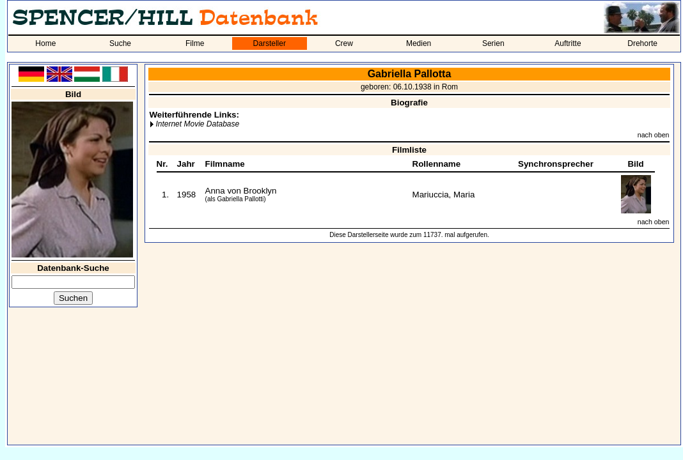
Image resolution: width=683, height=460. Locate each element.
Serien (493, 43)
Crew (344, 43)
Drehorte (642, 43)
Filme (194, 43)
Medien (418, 43)
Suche (120, 43)
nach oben (654, 135)
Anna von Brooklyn (241, 190)
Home (45, 43)
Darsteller (269, 43)
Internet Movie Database (197, 123)
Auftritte (567, 43)
